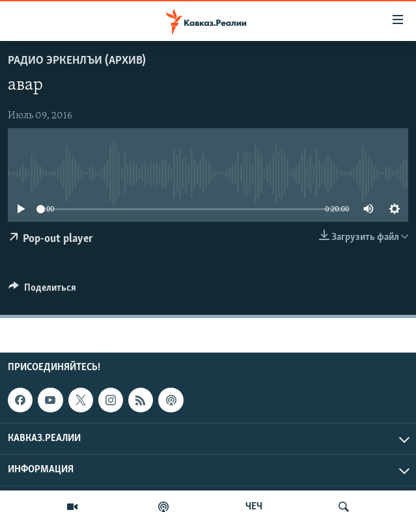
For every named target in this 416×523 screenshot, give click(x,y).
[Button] (42, 290)
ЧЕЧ (253, 507)
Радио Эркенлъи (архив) (77, 61)
